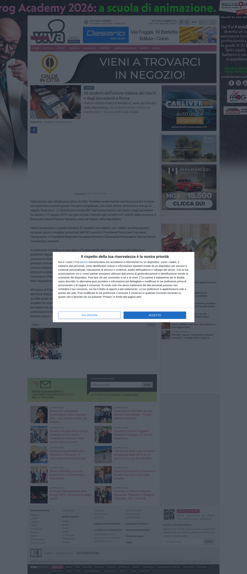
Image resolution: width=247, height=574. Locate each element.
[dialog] (123, 287)
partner (84, 262)
